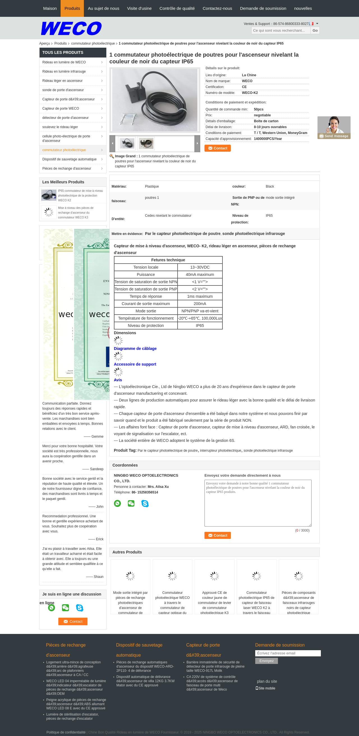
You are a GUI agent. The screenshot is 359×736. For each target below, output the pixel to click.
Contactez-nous (217, 8)
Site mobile (265, 688)
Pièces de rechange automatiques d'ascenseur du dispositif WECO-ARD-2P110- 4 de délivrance (145, 666)
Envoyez (266, 661)
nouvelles (303, 8)
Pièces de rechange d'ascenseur (66, 168)
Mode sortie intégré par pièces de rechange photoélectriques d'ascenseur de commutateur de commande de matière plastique (130, 608)
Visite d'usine (139, 8)
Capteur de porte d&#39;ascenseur (68, 99)
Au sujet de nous (103, 8)
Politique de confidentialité (66, 732)
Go (315, 30)
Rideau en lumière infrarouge (64, 71)
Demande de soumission (263, 8)
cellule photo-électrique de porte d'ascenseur (66, 138)
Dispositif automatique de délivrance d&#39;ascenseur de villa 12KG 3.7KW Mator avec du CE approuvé (145, 681)
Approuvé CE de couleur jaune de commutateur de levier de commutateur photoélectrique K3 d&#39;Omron (214, 605)
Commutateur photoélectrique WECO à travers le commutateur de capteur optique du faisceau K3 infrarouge (172, 605)
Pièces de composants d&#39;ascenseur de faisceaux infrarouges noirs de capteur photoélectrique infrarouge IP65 (299, 605)
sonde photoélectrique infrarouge (268, 451)
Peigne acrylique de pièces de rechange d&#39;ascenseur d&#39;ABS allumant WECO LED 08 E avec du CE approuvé (76, 704)
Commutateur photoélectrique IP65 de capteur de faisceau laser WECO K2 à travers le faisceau (257, 603)
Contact (220, 148)
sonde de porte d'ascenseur (63, 90)
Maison (50, 8)
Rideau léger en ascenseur (62, 81)
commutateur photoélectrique (93, 43)
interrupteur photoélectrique (220, 451)
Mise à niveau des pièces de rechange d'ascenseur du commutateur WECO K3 (75, 212)
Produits (72, 8)
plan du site (267, 681)
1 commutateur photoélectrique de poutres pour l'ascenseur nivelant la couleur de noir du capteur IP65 (155, 161)
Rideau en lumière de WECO (64, 62)
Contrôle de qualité (177, 8)
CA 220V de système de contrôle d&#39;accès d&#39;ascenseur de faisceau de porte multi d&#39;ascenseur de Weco (212, 683)
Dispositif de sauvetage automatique (69, 159)
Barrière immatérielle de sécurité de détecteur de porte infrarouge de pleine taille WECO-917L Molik (216, 666)
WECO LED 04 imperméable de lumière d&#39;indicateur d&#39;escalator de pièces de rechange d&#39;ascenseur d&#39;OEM (76, 687)
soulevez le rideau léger (60, 127)
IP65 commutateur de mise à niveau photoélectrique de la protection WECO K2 (80, 195)
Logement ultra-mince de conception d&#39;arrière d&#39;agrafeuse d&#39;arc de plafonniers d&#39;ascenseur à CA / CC (73, 668)
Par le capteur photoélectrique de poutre (168, 451)
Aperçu (44, 43)
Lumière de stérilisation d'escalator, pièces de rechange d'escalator (72, 716)
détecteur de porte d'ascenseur (65, 118)
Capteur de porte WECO (60, 108)
